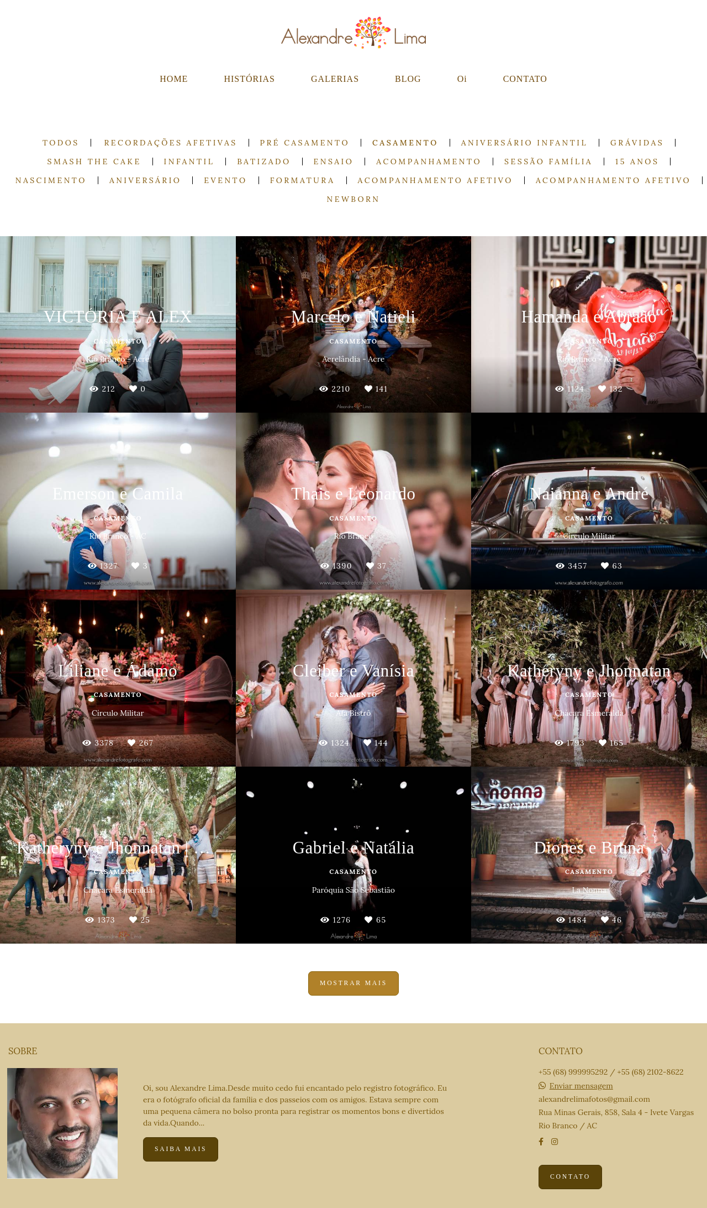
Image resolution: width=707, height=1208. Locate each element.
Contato (570, 1176)
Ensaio (334, 161)
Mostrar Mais (353, 983)
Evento (225, 180)
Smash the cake (94, 161)
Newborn (354, 199)
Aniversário (145, 180)
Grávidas (637, 143)
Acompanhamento (429, 161)
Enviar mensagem (581, 1086)
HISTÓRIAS (249, 79)
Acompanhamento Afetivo (435, 180)
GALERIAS (335, 79)
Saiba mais (181, 1149)
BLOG (408, 79)
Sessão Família (548, 161)
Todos (61, 143)
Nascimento (51, 180)
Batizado (264, 161)
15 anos (637, 161)
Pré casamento (305, 143)
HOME (174, 79)
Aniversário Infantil (524, 143)
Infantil (189, 161)
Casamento (405, 143)
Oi (462, 79)
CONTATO (525, 79)
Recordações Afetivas (171, 143)
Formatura (302, 180)
